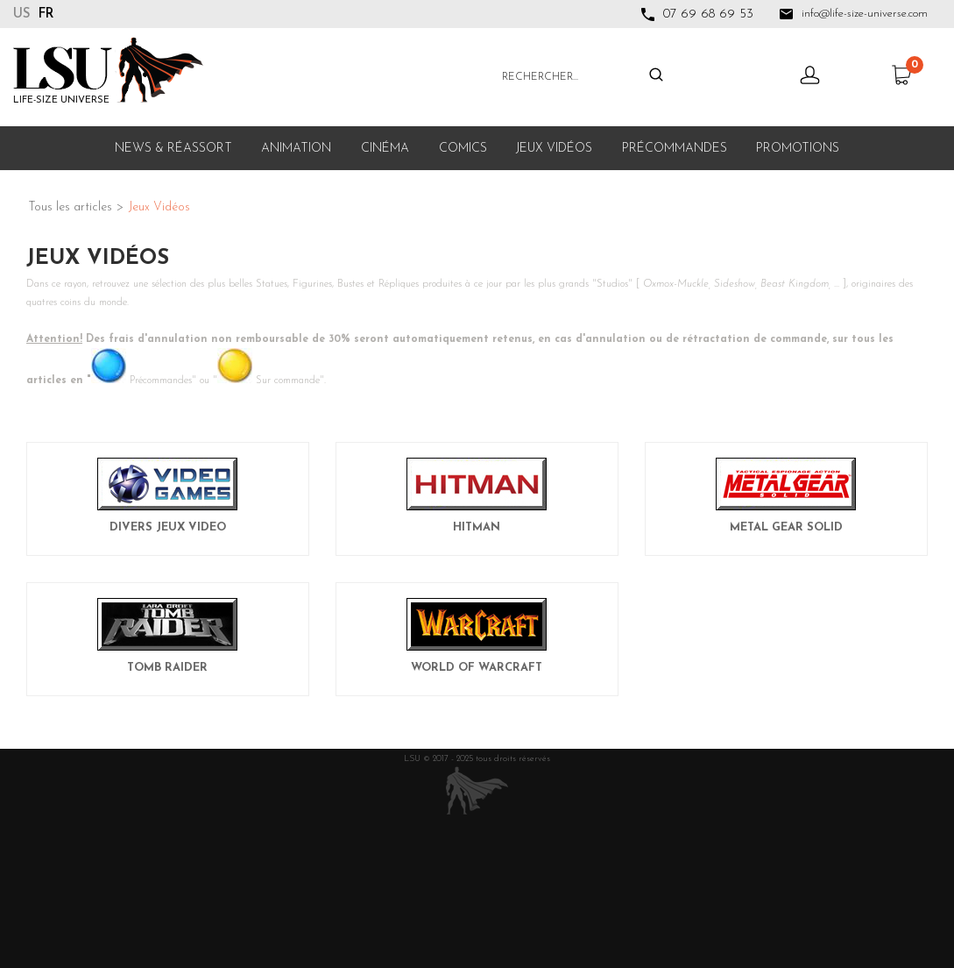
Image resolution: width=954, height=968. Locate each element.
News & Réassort (173, 148)
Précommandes (674, 148)
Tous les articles (70, 207)
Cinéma (385, 148)
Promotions (797, 148)
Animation (296, 148)
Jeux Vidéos (554, 148)
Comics (463, 148)
